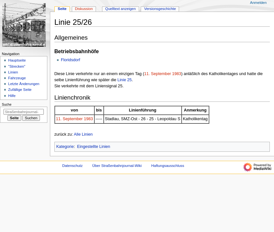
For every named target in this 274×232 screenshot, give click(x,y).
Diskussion (84, 9)
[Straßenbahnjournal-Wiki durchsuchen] (24, 112)
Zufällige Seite (20, 90)
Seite (62, 9)
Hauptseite (17, 60)
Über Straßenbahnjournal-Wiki (117, 166)
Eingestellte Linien (93, 146)
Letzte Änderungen (23, 84)
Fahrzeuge (17, 78)
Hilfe (11, 96)
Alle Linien (83, 134)
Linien (13, 72)
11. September (157, 74)
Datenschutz (72, 166)
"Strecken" (16, 66)
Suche (7, 104)
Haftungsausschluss (167, 166)
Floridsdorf (70, 60)
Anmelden (258, 3)
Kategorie (65, 146)
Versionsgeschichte (160, 9)
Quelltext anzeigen (120, 9)
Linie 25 (125, 80)
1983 (176, 74)
